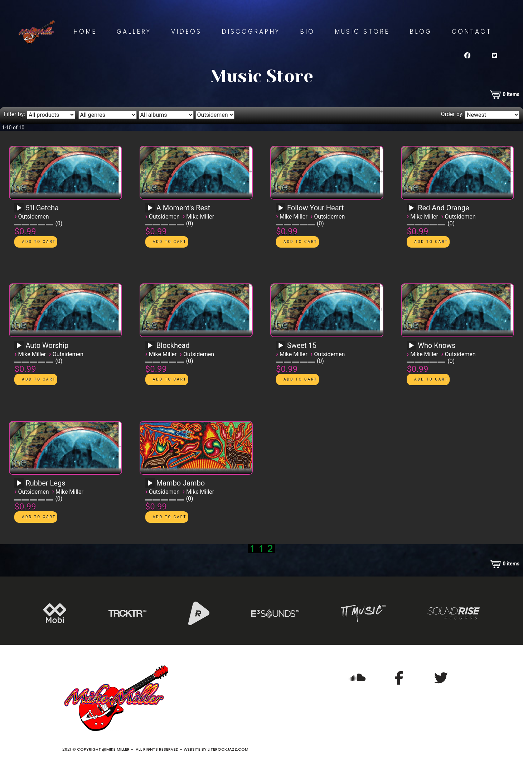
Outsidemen (33, 216)
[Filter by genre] (107, 115)
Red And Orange (443, 208)
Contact (471, 31)
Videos (186, 31)
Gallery (134, 31)
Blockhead (173, 345)
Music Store (362, 31)
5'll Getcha (42, 208)
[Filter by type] (51, 115)
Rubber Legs (45, 483)
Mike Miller (200, 216)
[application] (20, 210)
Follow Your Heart (315, 208)
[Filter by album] (166, 115)
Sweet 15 (301, 345)
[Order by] (492, 115)
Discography (251, 31)
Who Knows (436, 345)
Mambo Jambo (180, 483)
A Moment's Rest (183, 208)
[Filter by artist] (214, 115)
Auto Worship (46, 345)
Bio (307, 31)
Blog (421, 31)
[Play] (19, 208)
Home (85, 31)
